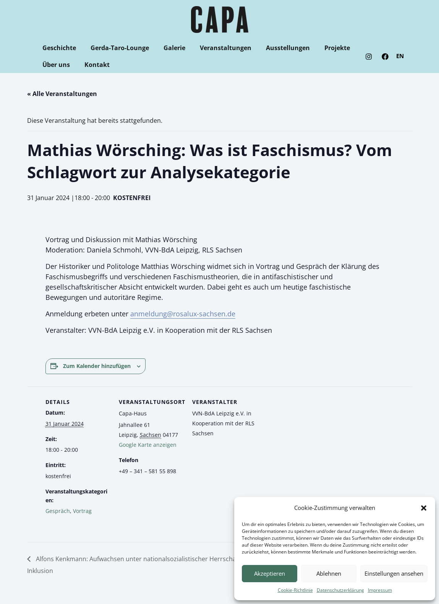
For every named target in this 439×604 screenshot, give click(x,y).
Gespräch (57, 510)
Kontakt (93, 64)
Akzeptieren (269, 573)
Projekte (324, 48)
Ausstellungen (278, 48)
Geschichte (58, 48)
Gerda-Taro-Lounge (116, 48)
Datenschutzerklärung (340, 590)
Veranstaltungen (217, 48)
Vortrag (82, 510)
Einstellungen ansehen (393, 573)
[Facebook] (385, 56)
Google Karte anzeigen (148, 444)
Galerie (169, 48)
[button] (424, 508)
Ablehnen (328, 573)
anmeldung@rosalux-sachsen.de (182, 313)
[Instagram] (368, 56)
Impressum (380, 590)
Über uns (55, 64)
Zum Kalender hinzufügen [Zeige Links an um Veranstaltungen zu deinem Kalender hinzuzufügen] (97, 366)
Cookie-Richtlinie (295, 590)
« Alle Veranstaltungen (62, 94)
